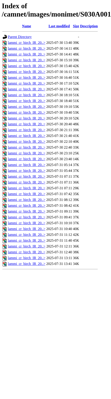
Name (26, 26)
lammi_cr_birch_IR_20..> (26, 43)
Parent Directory (20, 37)
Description (89, 26)
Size (76, 26)
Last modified (59, 26)
